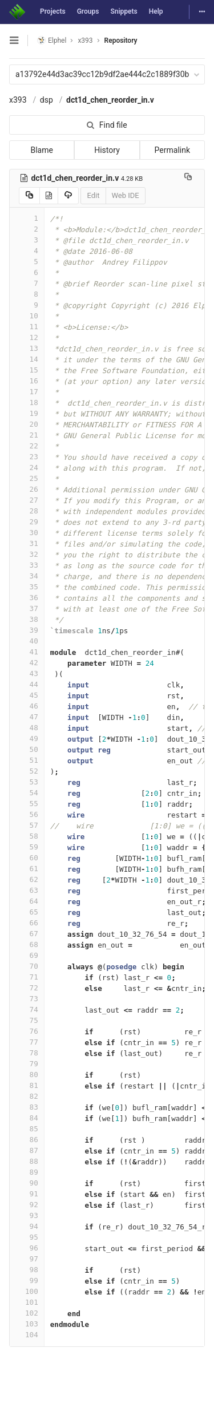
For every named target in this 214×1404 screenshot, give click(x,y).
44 (26, 684)
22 (26, 446)
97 (26, 1259)
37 (26, 608)
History (107, 150)
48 (26, 727)
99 (26, 1280)
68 (26, 944)
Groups (88, 11)
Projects (53, 11)
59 (26, 847)
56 (26, 814)
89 (26, 1172)
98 (26, 1269)
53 (26, 782)
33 (26, 565)
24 (26, 467)
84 (26, 1118)
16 (26, 381)
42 (26, 662)
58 (26, 836)
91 (26, 1193)
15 (26, 370)
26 (26, 489)
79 (26, 1063)
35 (26, 586)
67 (26, 933)
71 (26, 977)
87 (26, 1150)
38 (26, 619)
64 (26, 901)
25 (26, 478)
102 (26, 1313)
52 (26, 771)
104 (26, 1334)
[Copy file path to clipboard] (188, 178)
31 (26, 543)
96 (26, 1248)
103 (26, 1324)
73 (26, 998)
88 (26, 1161)
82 (26, 1096)
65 (26, 912)
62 (26, 879)
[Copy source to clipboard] (29, 195)
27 (26, 500)
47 (26, 717)
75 (26, 1020)
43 (26, 673)
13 (26, 348)
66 (26, 923)
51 (26, 760)
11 (26, 326)
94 (26, 1226)
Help (156, 11)
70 (26, 966)
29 (26, 521)
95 (26, 1237)
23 (26, 456)
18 (26, 402)
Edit (93, 195)
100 (26, 1291)
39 (26, 630)
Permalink (172, 150)
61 (26, 868)
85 (26, 1128)
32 (26, 554)
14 (26, 359)
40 (26, 641)
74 (26, 1009)
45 (26, 695)
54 (26, 792)
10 (26, 315)
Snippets (123, 11)
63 (26, 890)
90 (26, 1183)
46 (26, 706)
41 (26, 652)
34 (26, 576)
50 (26, 749)
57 (26, 825)
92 (26, 1204)
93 (26, 1215)
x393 (18, 99)
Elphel (51, 40)
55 (26, 803)
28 (26, 511)
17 (26, 391)
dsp (46, 99)
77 (26, 1042)
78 (26, 1053)
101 (26, 1302)
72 (26, 988)
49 (26, 738)
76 (26, 1031)
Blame (41, 150)
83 (26, 1107)
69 (26, 955)
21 (26, 435)
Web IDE (125, 195)
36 (26, 597)
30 (26, 532)
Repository (121, 40)
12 (26, 337)
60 (26, 857)
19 (26, 413)
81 (26, 1085)
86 (26, 1139)
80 (26, 1074)
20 (26, 424)
